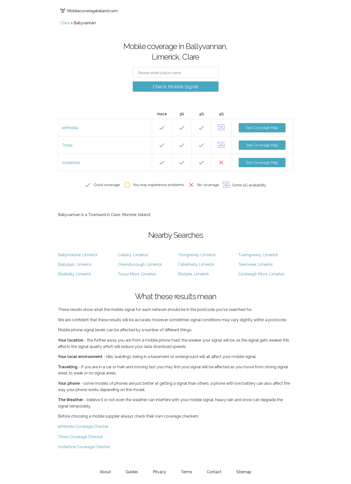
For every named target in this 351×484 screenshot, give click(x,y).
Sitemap (243, 472)
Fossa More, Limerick (137, 274)
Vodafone (71, 162)
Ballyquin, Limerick (74, 264)
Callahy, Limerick (133, 255)
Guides (132, 472)
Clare (65, 23)
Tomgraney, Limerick (197, 255)
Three (67, 145)
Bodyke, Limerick (193, 274)
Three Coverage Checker (80, 436)
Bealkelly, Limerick (74, 274)
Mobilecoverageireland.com (89, 11)
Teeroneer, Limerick (255, 264)
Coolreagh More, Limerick (261, 274)
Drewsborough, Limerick (140, 264)
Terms (186, 472)
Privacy (159, 472)
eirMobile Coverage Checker (83, 426)
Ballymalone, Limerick (78, 255)
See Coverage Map (262, 128)
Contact (214, 472)
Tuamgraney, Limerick (258, 255)
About (105, 472)
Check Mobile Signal (175, 86)
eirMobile (70, 128)
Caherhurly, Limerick (196, 264)
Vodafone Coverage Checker (84, 447)
